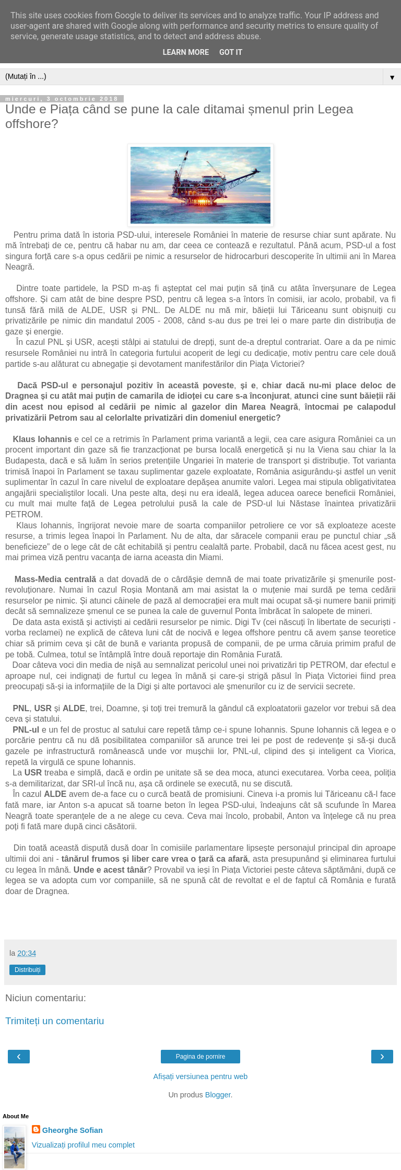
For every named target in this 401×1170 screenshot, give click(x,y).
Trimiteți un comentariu (54, 1020)
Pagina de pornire (201, 1056)
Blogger (218, 1095)
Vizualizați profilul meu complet (83, 1145)
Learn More (186, 52)
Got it (230, 52)
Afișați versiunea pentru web (201, 1076)
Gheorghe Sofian (72, 1130)
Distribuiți (27, 970)
